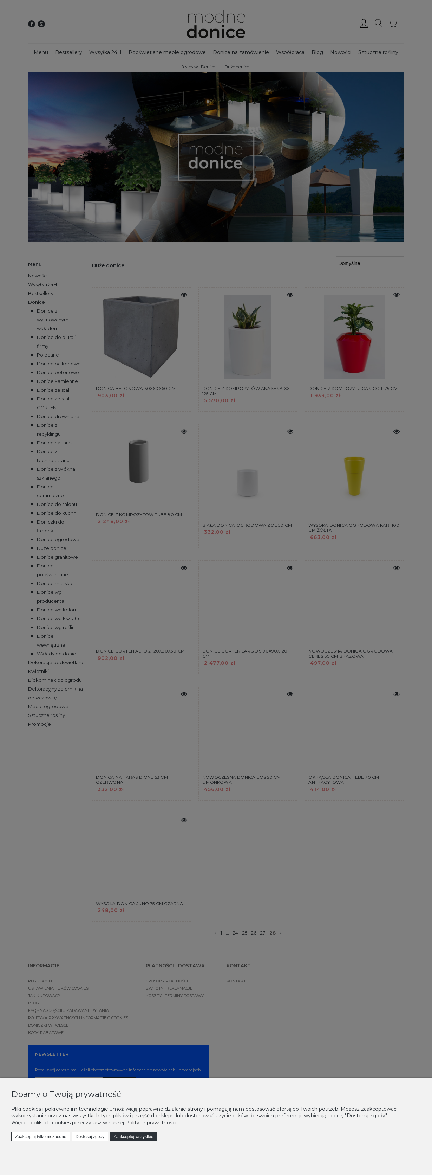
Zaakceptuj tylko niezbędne (40, 1136)
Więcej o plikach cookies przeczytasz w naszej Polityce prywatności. (94, 1122)
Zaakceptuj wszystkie (133, 1136)
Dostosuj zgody (90, 1136)
